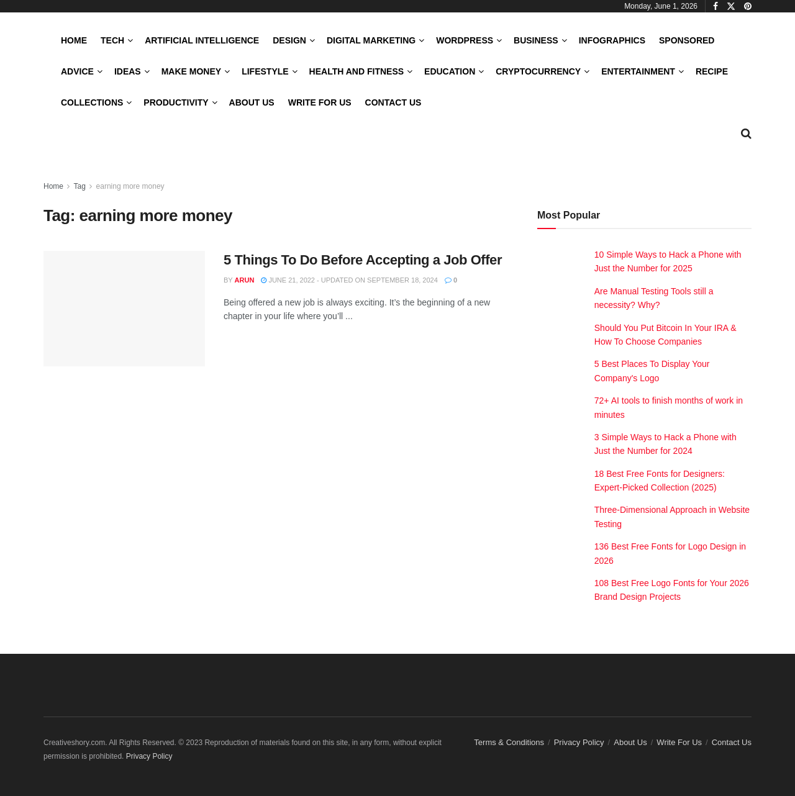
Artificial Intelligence (202, 40)
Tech (112, 40)
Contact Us (393, 102)
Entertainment (638, 71)
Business (536, 40)
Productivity (175, 102)
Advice (77, 71)
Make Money (191, 71)
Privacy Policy (579, 742)
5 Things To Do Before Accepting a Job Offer (363, 260)
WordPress (464, 40)
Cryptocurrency (538, 71)
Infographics (612, 40)
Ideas (127, 71)
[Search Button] (746, 133)
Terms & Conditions (509, 742)
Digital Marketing (371, 40)
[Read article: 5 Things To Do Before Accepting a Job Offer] (124, 308)
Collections (92, 102)
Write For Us (320, 102)
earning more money (130, 186)
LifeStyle (265, 71)
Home (74, 40)
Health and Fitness (356, 71)
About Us (252, 102)
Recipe (712, 71)
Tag (79, 186)
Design (289, 40)
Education (449, 71)
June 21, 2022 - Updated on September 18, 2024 (349, 280)
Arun (245, 280)
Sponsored (686, 40)
